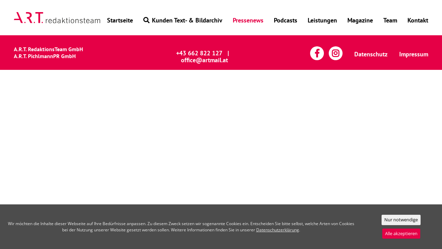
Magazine (360, 20)
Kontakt (417, 20)
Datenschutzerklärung (277, 230)
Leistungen (322, 20)
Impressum (413, 54)
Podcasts (285, 20)
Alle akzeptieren (401, 233)
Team (390, 20)
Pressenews (248, 20)
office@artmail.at (204, 60)
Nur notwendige (401, 219)
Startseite (120, 20)
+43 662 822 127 (199, 53)
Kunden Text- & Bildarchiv (182, 20)
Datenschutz (370, 54)
